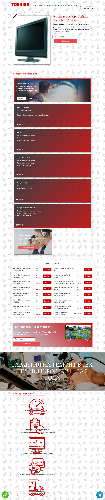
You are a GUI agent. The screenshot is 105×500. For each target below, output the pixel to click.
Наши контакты (72, 5)
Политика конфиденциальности (44, 497)
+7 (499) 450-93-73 (87, 9)
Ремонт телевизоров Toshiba (19, 13)
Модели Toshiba (59, 5)
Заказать (78, 36)
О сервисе (49, 5)
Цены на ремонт (38, 5)
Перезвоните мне (26, 247)
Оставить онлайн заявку (65, 489)
